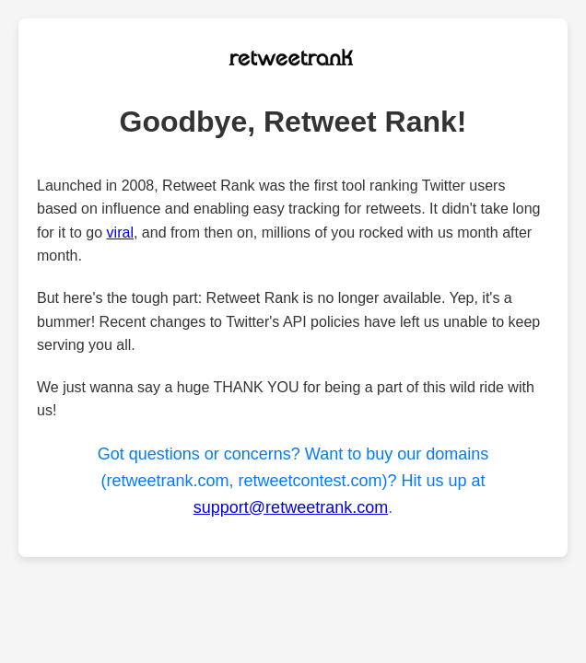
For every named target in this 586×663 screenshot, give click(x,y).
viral (120, 232)
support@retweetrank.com (290, 507)
